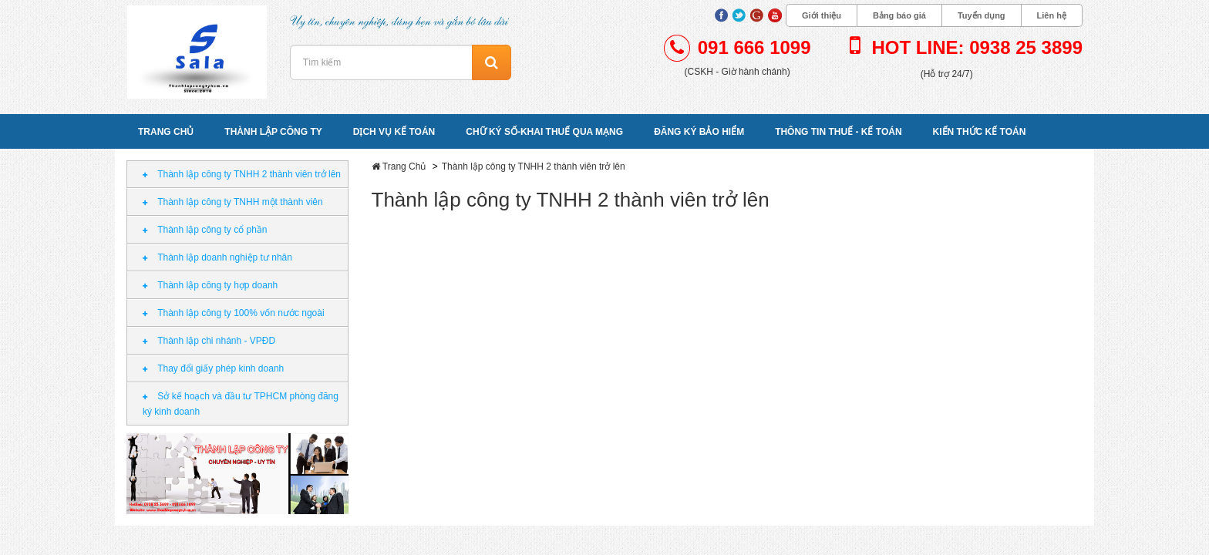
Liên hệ (1051, 15)
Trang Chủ (404, 166)
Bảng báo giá (899, 15)
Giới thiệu (821, 15)
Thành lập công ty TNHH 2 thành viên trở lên (533, 166)
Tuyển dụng (981, 15)
